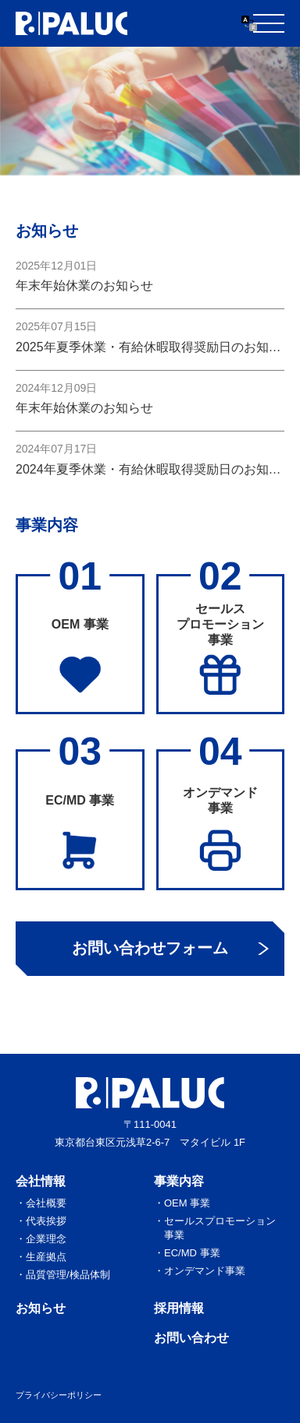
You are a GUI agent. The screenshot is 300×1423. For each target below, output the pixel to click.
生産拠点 (46, 1257)
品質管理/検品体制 (68, 1274)
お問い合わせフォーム (150, 947)
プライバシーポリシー (59, 1395)
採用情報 (179, 1308)
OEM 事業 (187, 1203)
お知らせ (41, 1308)
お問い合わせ (191, 1337)
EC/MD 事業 (192, 1253)
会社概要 (46, 1203)
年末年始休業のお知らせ (84, 285)
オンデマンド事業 (204, 1271)
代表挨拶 (46, 1221)
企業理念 (46, 1239)
